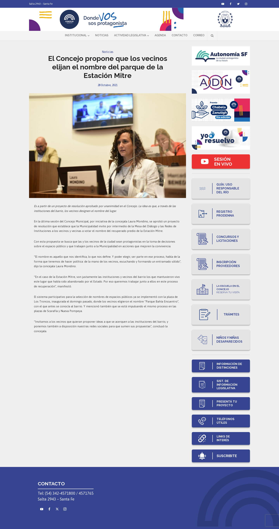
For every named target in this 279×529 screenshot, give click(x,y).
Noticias (101, 35)
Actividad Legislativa (130, 35)
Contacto (179, 35)
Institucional (76, 35)
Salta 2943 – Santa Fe (41, 3)
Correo (198, 35)
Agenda (160, 35)
